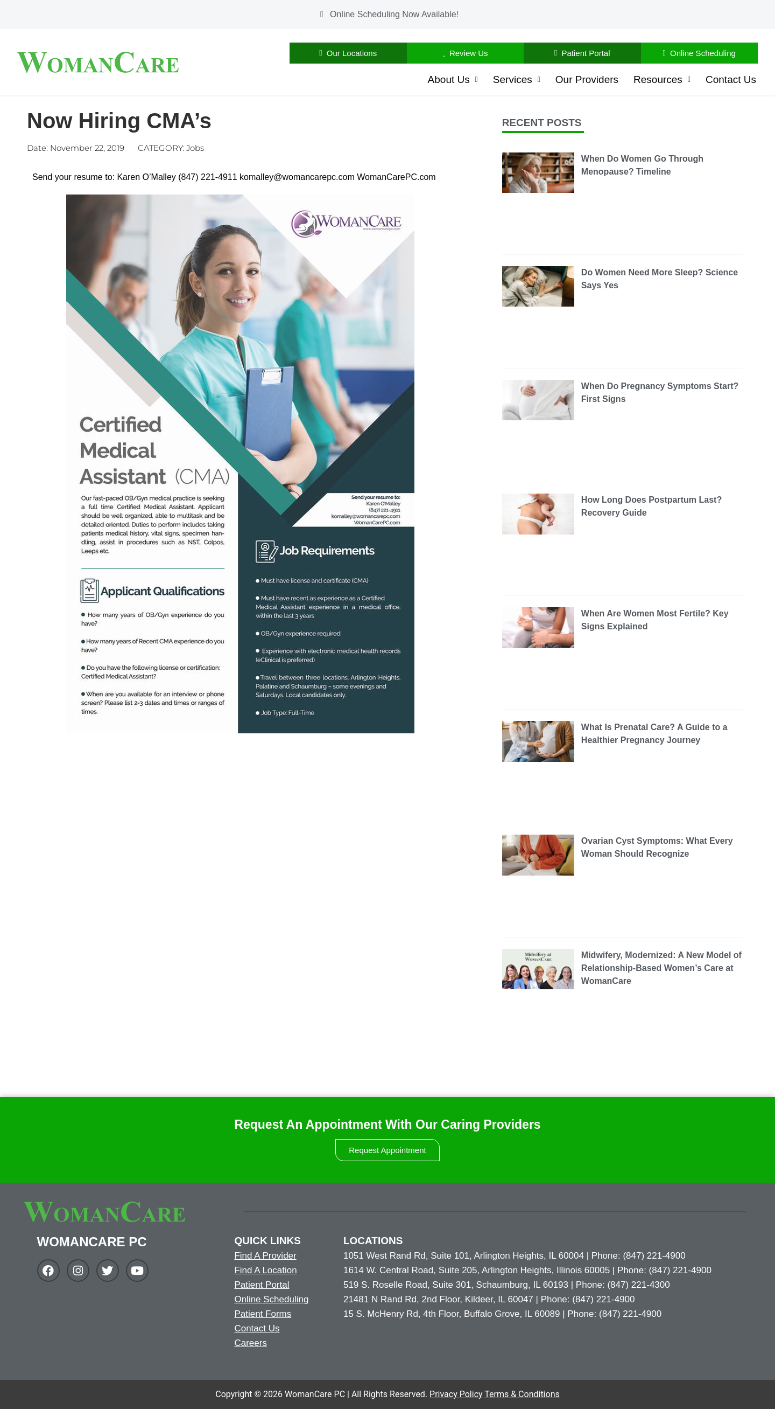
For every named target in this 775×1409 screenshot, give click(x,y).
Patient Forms (262, 1314)
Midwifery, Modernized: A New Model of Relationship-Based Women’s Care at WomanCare (661, 967)
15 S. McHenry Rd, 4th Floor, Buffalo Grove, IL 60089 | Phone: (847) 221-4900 (502, 1314)
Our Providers (586, 79)
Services (516, 79)
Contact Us (731, 79)
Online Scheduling (271, 1299)
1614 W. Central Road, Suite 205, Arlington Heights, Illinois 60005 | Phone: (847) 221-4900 (527, 1270)
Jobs (195, 148)
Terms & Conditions (522, 1394)
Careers (250, 1343)
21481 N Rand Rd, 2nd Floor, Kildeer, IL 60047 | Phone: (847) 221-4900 (489, 1299)
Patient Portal (261, 1285)
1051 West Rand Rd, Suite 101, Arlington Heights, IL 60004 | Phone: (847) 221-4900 (514, 1256)
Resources (662, 79)
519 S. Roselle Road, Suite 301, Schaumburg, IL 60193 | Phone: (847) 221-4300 (506, 1285)
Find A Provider (265, 1256)
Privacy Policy (456, 1394)
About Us (453, 79)
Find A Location (265, 1270)
